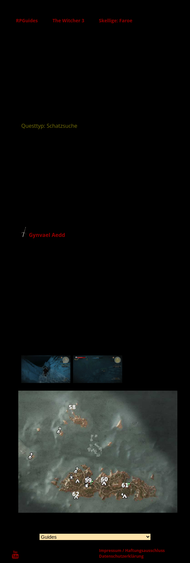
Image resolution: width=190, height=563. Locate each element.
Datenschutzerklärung (121, 556)
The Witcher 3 (68, 20)
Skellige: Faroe (116, 20)
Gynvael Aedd (47, 235)
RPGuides (27, 20)
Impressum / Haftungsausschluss (132, 550)
